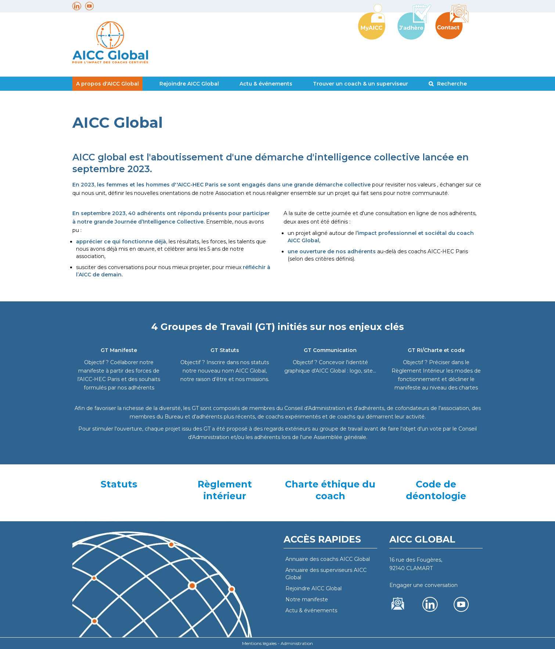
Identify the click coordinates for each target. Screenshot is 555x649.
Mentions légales (259, 643)
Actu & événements (265, 83)
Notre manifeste (306, 599)
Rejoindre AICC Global (189, 83)
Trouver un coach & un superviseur (360, 83)
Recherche (452, 83)
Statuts (119, 484)
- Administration (295, 643)
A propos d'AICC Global (107, 83)
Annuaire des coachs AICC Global (327, 559)
